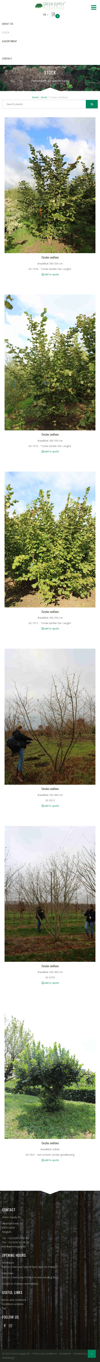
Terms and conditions (44, 1353)
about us (7, 23)
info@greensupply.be (14, 1246)
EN (44, 14)
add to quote (51, 274)
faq (4, 1308)
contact (7, 58)
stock (5, 32)
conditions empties (13, 1304)
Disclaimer (65, 1353)
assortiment (9, 41)
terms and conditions (14, 1299)
